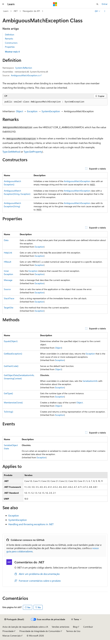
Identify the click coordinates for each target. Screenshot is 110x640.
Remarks (9, 38)
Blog (75, 626)
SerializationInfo (90, 380)
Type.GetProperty (33, 151)
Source (7, 289)
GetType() (8, 393)
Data (6, 240)
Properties (10, 46)
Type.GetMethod (11, 151)
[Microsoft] (55, 4)
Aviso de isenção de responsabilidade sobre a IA (25, 626)
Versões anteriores (60, 626)
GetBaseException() (13, 353)
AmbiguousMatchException (77, 181)
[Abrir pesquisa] (97, 4)
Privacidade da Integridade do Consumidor (39, 631)
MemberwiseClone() (13, 402)
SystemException (51, 111)
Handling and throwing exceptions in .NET (31, 524)
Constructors (11, 42)
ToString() (8, 411)
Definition (9, 34)
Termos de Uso (73, 631)
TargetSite (8, 307)
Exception (32, 111)
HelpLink (8, 252)
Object (19, 111)
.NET (15, 10)
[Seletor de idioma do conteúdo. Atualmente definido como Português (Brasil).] (14, 619)
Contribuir (88, 626)
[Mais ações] (105, 11)
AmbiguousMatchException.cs (25, 75)
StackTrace (9, 298)
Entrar (105, 3)
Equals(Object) (11, 341)
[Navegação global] (3, 4)
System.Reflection (23, 67)
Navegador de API (31, 10)
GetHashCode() (11, 366)
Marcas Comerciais (11, 635)
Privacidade (7, 631)
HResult (7, 261)
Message (8, 280)
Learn (5, 10)
